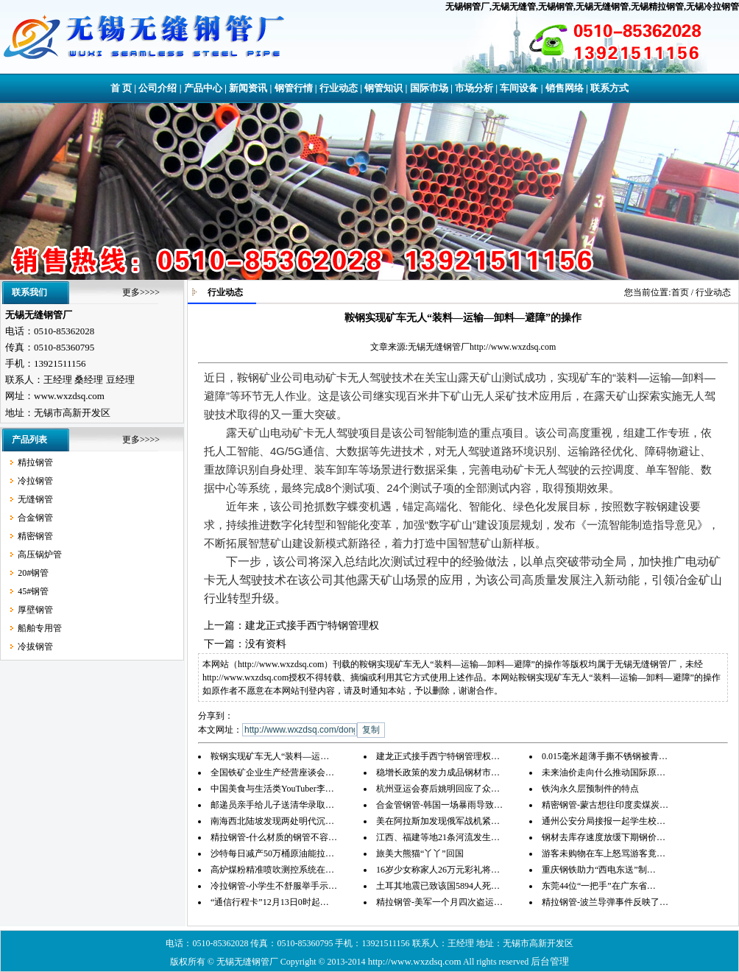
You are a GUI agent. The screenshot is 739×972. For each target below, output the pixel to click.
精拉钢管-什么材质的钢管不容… (274, 837)
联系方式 (609, 88)
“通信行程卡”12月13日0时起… (270, 902)
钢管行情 (294, 88)
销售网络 (564, 88)
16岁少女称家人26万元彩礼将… (438, 869)
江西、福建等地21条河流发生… (438, 837)
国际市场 (429, 88)
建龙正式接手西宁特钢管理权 (312, 625)
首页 (680, 292)
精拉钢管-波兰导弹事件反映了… (605, 902)
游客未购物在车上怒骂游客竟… (603, 853)
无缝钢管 (35, 499)
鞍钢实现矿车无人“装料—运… (270, 756)
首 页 (121, 88)
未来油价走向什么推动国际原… (603, 772)
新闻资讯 (248, 88)
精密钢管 (35, 536)
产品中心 (203, 88)
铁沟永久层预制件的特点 (590, 788)
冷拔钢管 (35, 646)
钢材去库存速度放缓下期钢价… (603, 837)
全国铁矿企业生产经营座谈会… (272, 772)
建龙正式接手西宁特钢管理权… (438, 756)
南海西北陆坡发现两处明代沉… (272, 821)
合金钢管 (35, 518)
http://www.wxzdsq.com (513, 347)
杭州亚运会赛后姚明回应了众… (438, 788)
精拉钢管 (35, 462)
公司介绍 (157, 88)
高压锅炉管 (40, 554)
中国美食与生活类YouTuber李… (272, 788)
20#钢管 (33, 573)
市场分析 (474, 88)
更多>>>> (141, 292)
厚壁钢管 (35, 610)
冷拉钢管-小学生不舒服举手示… (274, 886)
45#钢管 (33, 591)
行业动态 (338, 88)
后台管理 (550, 961)
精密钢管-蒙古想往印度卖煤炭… (605, 805)
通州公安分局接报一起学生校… (603, 821)
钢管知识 (383, 88)
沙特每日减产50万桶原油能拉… (272, 853)
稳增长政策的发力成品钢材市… (438, 772)
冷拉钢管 (35, 481)
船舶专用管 (40, 628)
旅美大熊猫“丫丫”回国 (420, 853)
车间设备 (519, 88)
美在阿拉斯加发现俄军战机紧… (438, 821)
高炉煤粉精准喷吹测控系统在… (272, 869)
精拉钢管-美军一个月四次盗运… (439, 902)
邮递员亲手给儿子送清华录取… (272, 805)
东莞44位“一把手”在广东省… (599, 886)
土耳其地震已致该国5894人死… (438, 886)
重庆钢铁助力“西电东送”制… (599, 869)
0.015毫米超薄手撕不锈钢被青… (605, 756)
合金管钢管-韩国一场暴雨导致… (439, 805)
